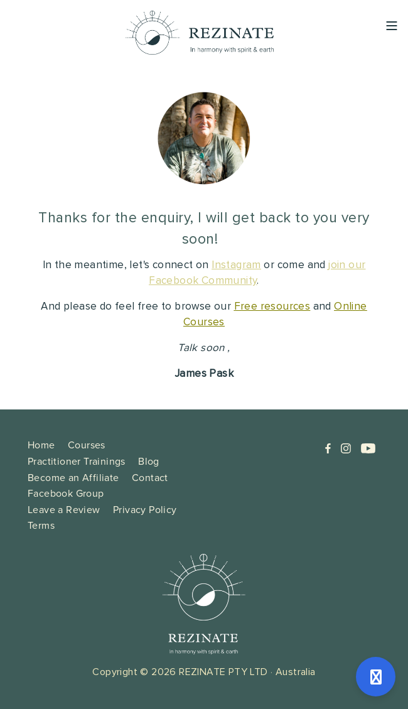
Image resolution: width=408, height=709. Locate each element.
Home (41, 445)
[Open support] (375, 676)
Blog (148, 461)
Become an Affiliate (73, 477)
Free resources (272, 306)
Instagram (236, 265)
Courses (86, 445)
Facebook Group (66, 493)
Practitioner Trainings (77, 461)
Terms (41, 525)
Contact (150, 477)
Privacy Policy (145, 509)
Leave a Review (64, 509)
